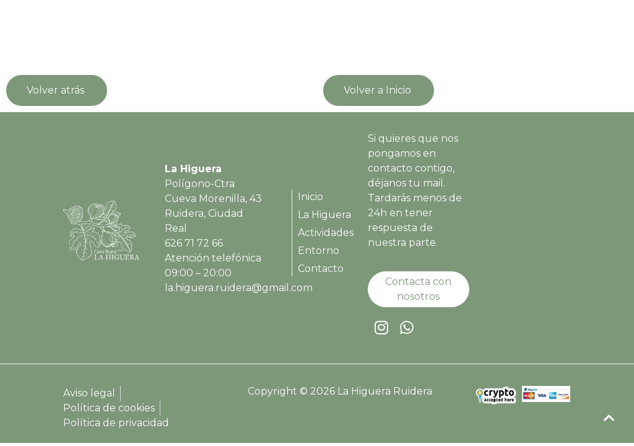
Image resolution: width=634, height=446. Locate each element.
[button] (554, 37)
